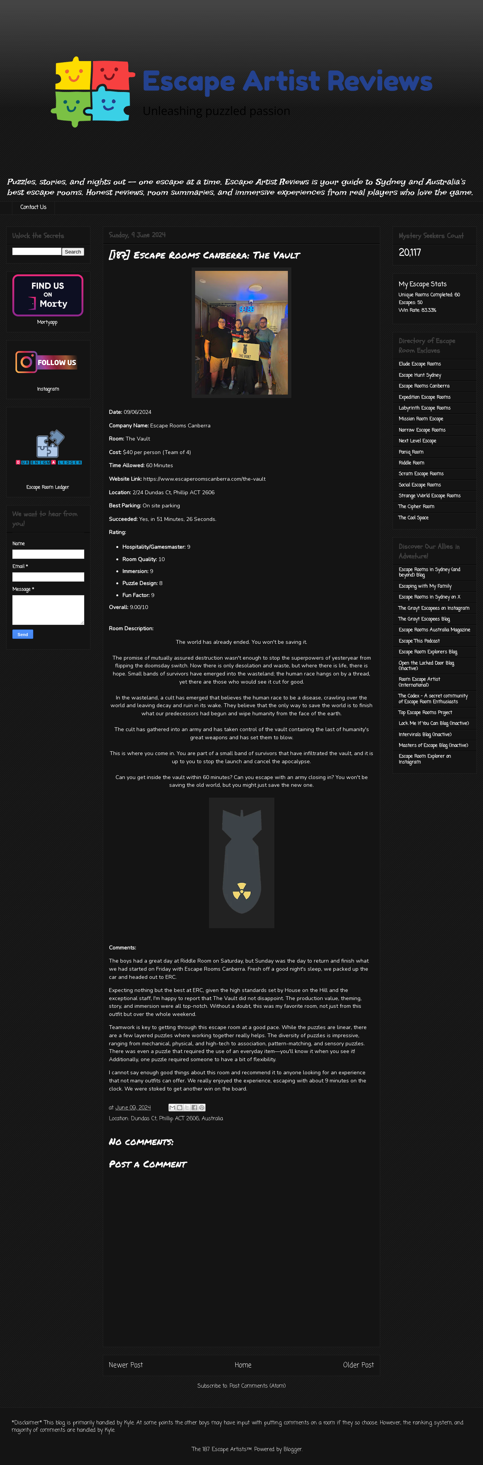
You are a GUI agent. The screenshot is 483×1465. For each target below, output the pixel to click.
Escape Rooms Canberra (424, 386)
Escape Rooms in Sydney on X (429, 597)
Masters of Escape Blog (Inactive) (433, 745)
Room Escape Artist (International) (419, 682)
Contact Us (33, 208)
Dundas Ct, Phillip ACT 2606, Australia (177, 1119)
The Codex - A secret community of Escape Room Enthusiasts (433, 699)
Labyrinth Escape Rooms (425, 408)
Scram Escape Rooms (421, 474)
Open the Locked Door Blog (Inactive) (426, 666)
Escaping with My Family (425, 586)
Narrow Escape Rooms (422, 430)
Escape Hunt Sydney (420, 375)
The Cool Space (414, 518)
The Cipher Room (416, 507)
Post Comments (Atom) (258, 1386)
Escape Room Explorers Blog (428, 652)
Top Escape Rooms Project (425, 713)
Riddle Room (411, 463)
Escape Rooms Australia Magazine (434, 630)
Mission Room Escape (421, 419)
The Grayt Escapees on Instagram (434, 608)
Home (243, 1365)
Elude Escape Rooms (420, 364)
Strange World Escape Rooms (430, 496)
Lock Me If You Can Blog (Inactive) (434, 723)
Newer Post (126, 1365)
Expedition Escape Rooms (425, 397)
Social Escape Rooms (420, 485)
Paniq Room (411, 452)
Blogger (293, 1450)
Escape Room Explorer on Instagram (425, 759)
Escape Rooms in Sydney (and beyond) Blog (429, 573)
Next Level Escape (417, 441)
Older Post (358, 1365)
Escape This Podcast (419, 641)
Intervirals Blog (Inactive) (425, 735)
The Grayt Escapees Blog (424, 619)
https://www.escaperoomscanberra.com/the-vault (204, 479)
